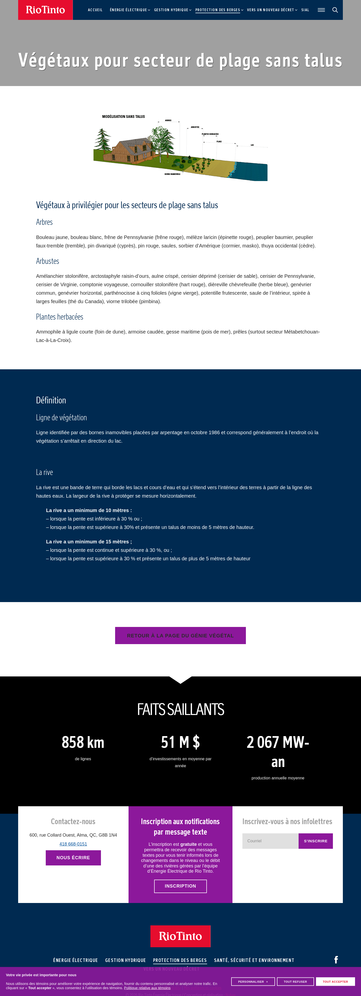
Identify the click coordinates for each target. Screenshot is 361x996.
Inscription (180, 886)
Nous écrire (73, 857)
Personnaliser (253, 978)
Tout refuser (295, 978)
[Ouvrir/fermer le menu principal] (320, 10)
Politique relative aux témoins (147, 985)
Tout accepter (335, 978)
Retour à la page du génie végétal (180, 635)
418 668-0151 (73, 844)
